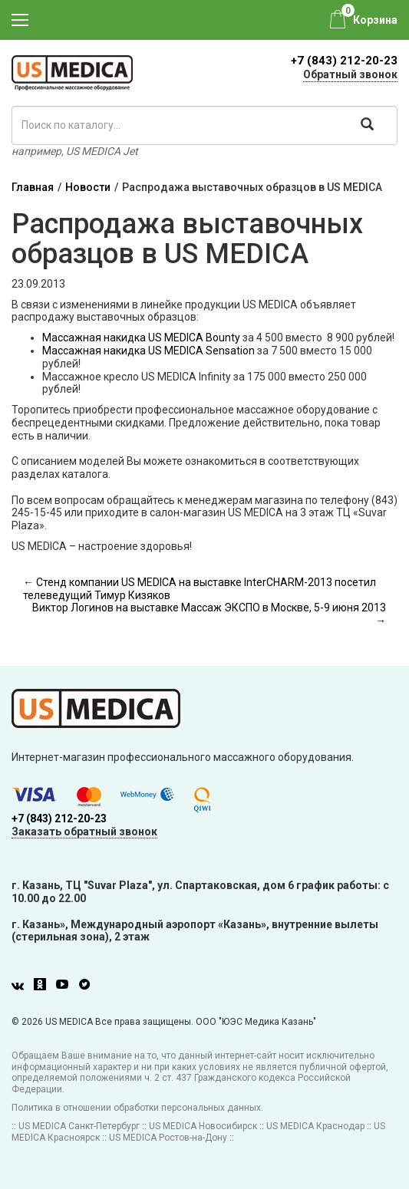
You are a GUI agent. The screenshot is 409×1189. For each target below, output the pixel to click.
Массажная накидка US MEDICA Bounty (141, 337)
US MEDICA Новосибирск (203, 1126)
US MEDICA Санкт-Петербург (79, 1126)
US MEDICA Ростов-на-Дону (168, 1137)
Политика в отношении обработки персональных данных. (137, 1107)
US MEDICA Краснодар (315, 1126)
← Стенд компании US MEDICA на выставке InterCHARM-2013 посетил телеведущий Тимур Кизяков (199, 588)
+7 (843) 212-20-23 (344, 61)
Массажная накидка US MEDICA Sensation (148, 350)
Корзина (375, 20)
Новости (87, 187)
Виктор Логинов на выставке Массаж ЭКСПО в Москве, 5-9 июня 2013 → (209, 614)
